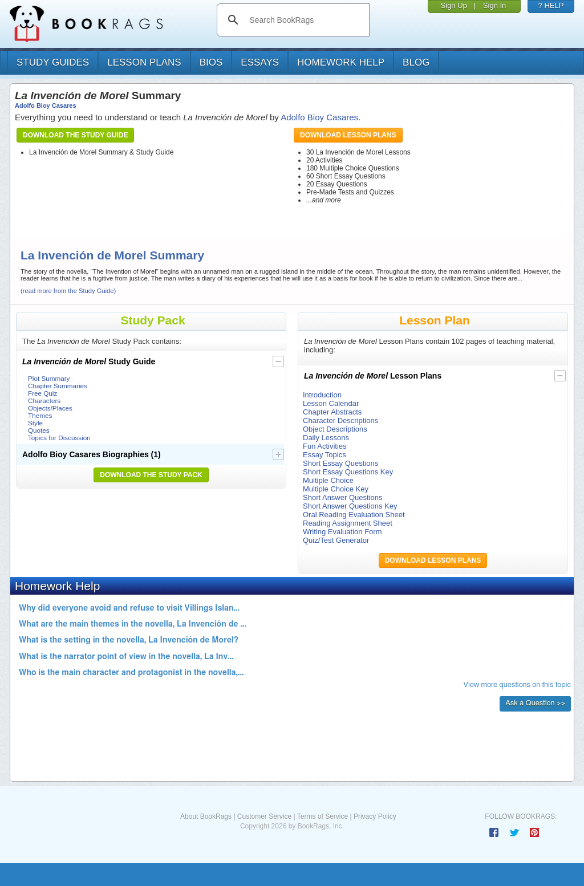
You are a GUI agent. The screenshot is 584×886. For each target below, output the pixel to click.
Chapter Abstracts (332, 412)
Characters (44, 400)
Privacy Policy (375, 816)
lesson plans (144, 62)
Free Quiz (42, 393)
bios (211, 62)
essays (260, 62)
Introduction (322, 395)
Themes (40, 415)
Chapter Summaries (57, 385)
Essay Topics (324, 454)
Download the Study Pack (151, 475)
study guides (53, 62)
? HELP (551, 5)
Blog (416, 62)
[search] (304, 20)
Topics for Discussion (59, 437)
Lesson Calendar (331, 403)
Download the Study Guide (75, 135)
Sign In (494, 5)
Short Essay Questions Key (348, 472)
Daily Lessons (326, 437)
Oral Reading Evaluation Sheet (354, 514)
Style (35, 422)
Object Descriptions (335, 429)
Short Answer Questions (342, 497)
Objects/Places (50, 408)
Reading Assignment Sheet (347, 523)
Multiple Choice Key (335, 489)
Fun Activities (325, 446)
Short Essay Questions (340, 463)
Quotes (39, 430)
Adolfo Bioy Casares (45, 105)
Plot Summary (49, 378)
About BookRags (206, 816)
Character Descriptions (340, 420)
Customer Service (264, 816)
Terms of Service (322, 816)
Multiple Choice (328, 480)
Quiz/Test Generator (336, 540)
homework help (340, 62)
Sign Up (454, 5)
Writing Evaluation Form (342, 531)
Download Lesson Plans (348, 135)
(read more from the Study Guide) (68, 290)
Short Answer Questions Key (350, 506)
